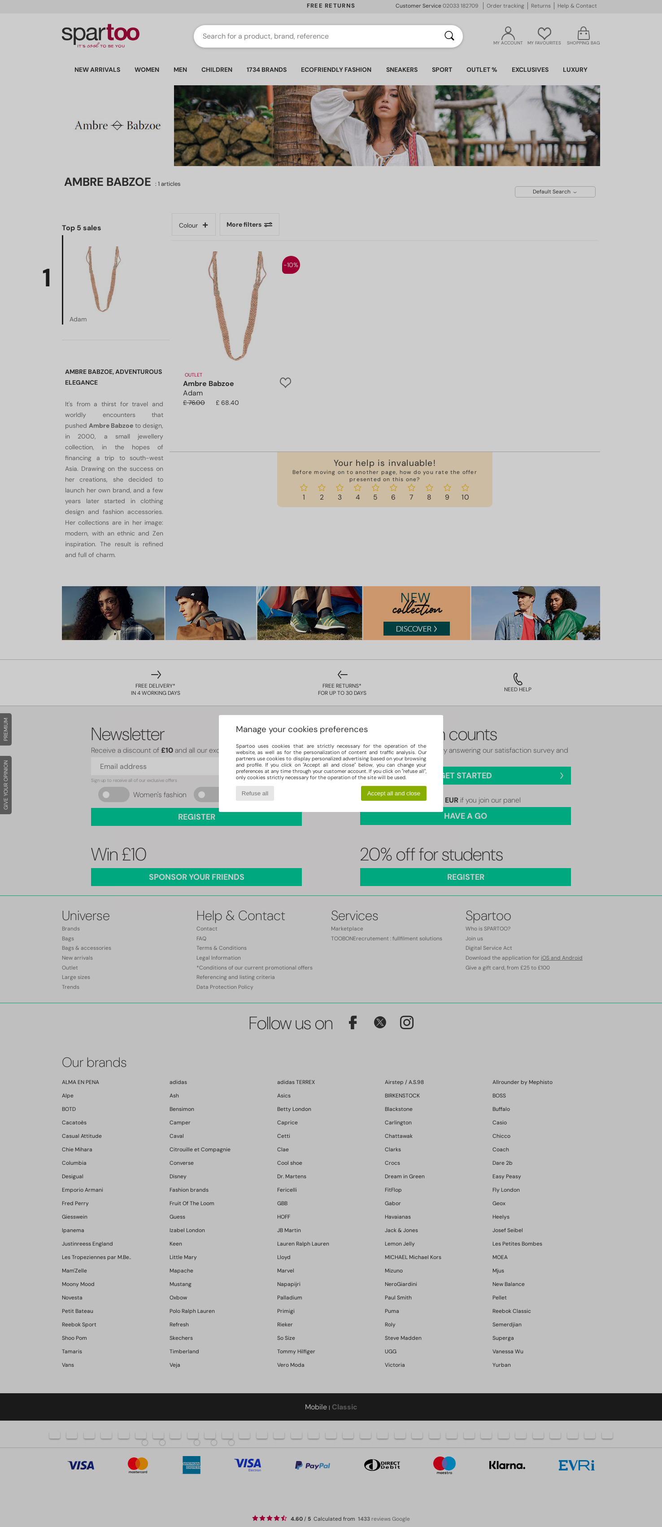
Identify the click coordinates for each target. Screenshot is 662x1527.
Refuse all (255, 793)
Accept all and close (394, 793)
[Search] (449, 36)
